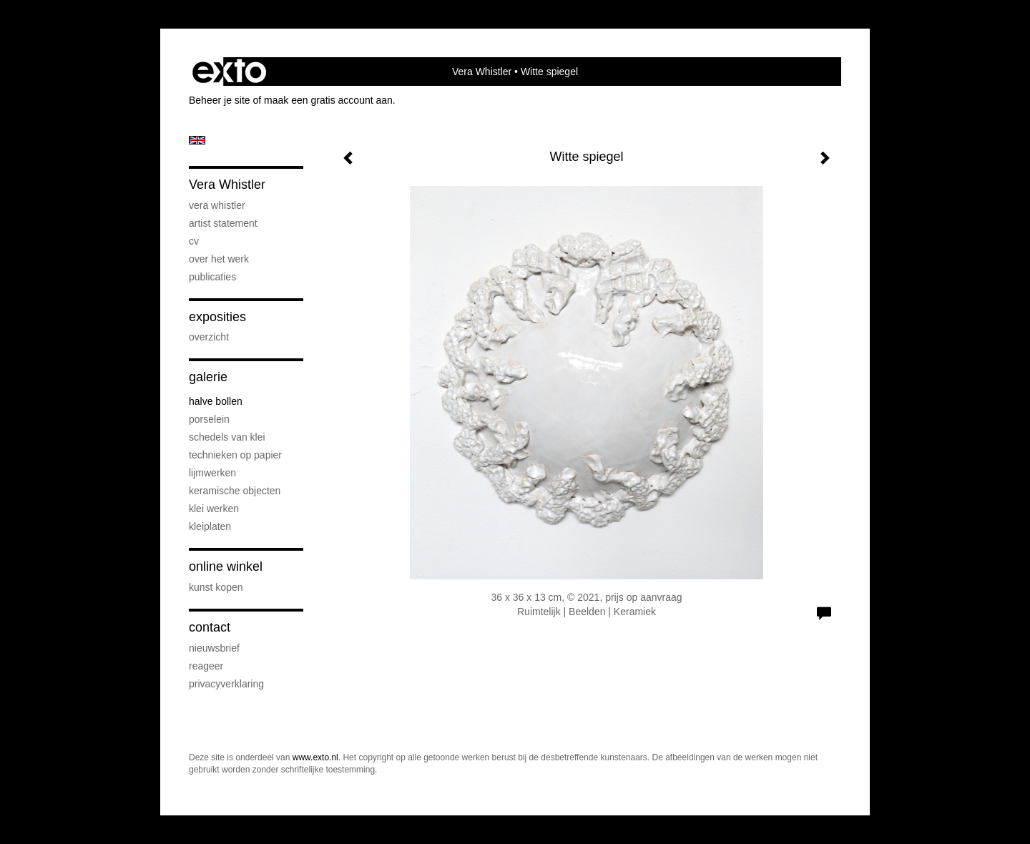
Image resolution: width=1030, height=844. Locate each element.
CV (194, 241)
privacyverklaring (226, 684)
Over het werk (219, 259)
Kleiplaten (210, 526)
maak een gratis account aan (328, 100)
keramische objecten (234, 490)
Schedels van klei (227, 437)
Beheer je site (219, 100)
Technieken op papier (235, 455)
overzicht (209, 337)
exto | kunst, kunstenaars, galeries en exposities (229, 71)
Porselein (209, 419)
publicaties (212, 277)
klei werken (214, 508)
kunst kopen (216, 587)
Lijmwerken (212, 473)
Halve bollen (215, 401)
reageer (206, 666)
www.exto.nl (315, 757)
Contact (209, 627)
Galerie (208, 377)
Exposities (217, 317)
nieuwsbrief (214, 648)
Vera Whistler (481, 71)
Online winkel (226, 566)
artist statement (223, 223)
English (197, 140)
